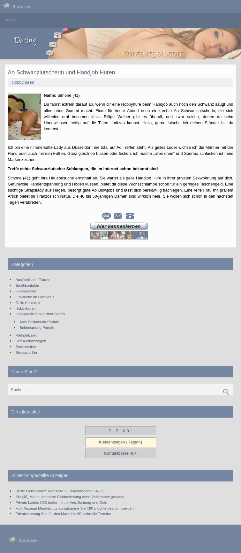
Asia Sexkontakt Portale (39, 322)
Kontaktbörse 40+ (120, 453)
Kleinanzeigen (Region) (120, 442)
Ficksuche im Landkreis (35, 297)
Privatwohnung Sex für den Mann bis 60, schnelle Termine (63, 513)
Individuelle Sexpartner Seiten (40, 314)
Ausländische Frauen (33, 279)
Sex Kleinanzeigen (31, 341)
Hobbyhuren (23, 82)
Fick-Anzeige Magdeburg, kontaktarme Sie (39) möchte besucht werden (75, 508)
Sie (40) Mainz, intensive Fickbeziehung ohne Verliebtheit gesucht (70, 497)
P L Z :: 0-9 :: (120, 430)
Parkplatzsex (26, 335)
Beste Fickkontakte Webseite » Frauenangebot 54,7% (60, 491)
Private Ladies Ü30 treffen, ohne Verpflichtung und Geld (61, 502)
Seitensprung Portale (36, 327)
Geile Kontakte (28, 302)
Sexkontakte (26, 347)
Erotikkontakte (27, 285)
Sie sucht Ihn (26, 352)
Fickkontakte (26, 291)
